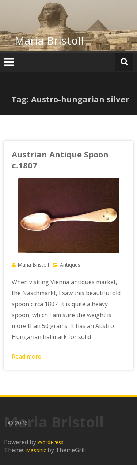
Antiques (70, 264)
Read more (26, 356)
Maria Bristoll (49, 40)
